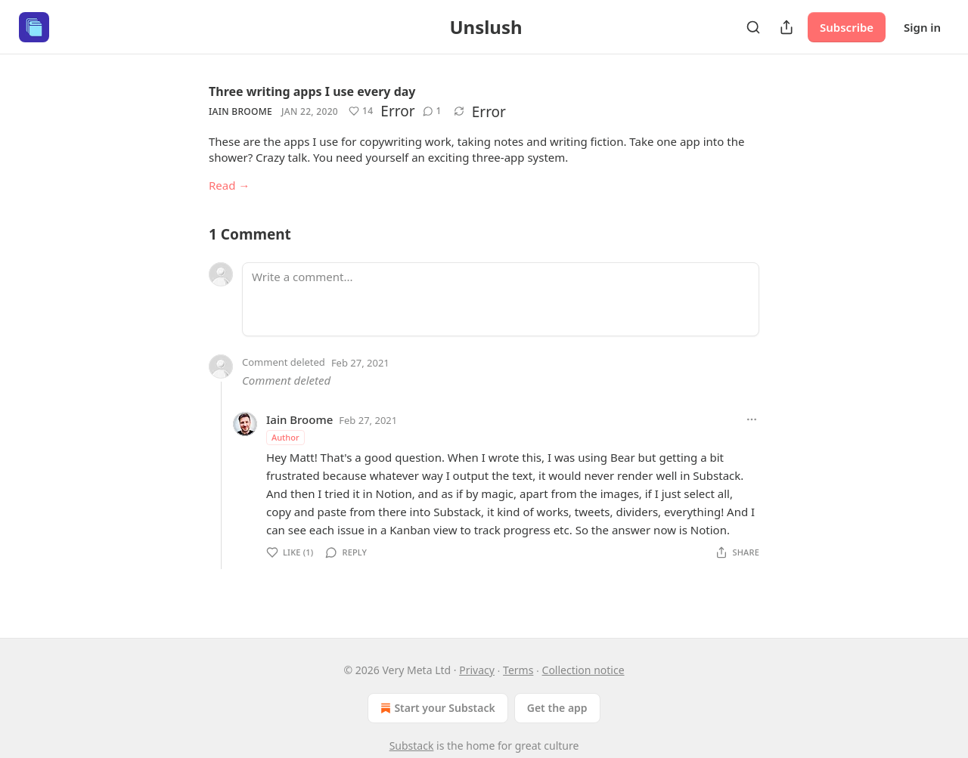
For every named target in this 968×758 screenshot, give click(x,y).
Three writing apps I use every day (312, 91)
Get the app (557, 708)
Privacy (477, 670)
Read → (229, 185)
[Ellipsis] (752, 419)
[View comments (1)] (432, 111)
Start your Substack (436, 708)
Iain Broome (240, 111)
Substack (411, 745)
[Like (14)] (360, 111)
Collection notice (583, 670)
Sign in (922, 27)
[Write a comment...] (500, 299)
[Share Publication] (786, 27)
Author (285, 437)
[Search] (753, 27)
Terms (518, 670)
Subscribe (846, 27)
